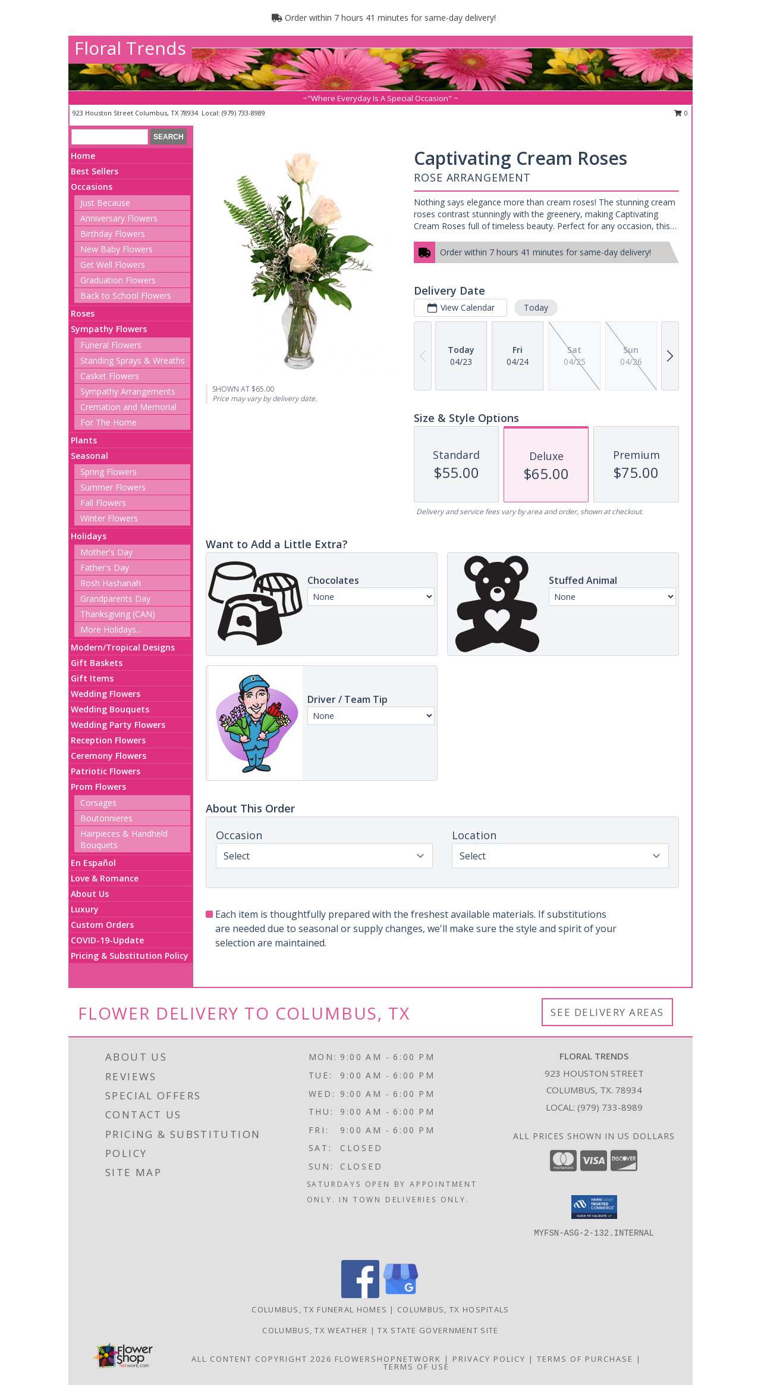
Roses (83, 313)
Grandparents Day (115, 598)
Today (536, 307)
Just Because (105, 202)
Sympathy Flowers (109, 328)
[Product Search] (109, 137)
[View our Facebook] (360, 1294)
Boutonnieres (106, 818)
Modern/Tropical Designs (123, 647)
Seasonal (89, 455)
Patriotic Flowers (105, 771)
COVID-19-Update (107, 940)
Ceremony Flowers (108, 755)
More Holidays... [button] (110, 629)
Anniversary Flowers (119, 218)
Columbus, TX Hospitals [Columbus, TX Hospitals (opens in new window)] (453, 1309)
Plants (84, 440)
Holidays (88, 536)
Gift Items (92, 678)
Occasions (91, 186)
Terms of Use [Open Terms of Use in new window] (416, 1366)
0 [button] (681, 112)
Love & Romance (105, 878)
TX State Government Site (438, 1330)
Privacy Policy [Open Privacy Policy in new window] (489, 1358)
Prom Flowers (98, 786)
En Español (93, 862)
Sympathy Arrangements (127, 391)
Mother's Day (106, 552)
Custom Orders (102, 924)
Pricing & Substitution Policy (129, 955)
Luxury (85, 909)
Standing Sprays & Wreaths (132, 360)
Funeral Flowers (110, 345)
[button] (594, 1207)
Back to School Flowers (125, 295)
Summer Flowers (113, 487)
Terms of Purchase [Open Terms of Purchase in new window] (585, 1358)
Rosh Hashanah (110, 583)
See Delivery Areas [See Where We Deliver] (607, 1012)
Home (83, 155)
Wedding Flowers (105, 693)
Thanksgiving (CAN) (117, 614)
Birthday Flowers (112, 233)
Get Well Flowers (112, 264)
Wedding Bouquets (110, 709)
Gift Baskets (96, 662)
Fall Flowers (103, 502)
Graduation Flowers (118, 280)
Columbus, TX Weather (314, 1330)
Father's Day (104, 567)
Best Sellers (94, 171)
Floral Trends (130, 47)
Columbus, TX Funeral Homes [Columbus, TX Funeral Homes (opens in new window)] (319, 1309)
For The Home (108, 422)
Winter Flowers (109, 518)
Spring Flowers (108, 471)
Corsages (98, 802)
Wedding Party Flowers (118, 724)
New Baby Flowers (116, 249)
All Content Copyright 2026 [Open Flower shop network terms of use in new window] (261, 1358)
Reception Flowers (108, 740)
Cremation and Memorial (128, 406)
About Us (90, 893)
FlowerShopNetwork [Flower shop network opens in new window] (388, 1358)
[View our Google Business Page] (401, 1294)
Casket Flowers (109, 376)
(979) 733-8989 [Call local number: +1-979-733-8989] (243, 112)
